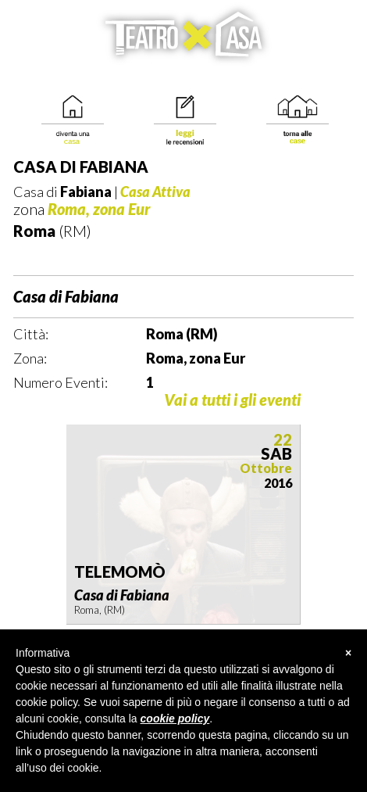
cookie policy (175, 718)
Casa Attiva (155, 191)
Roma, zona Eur (99, 208)
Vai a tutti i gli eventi (232, 400)
